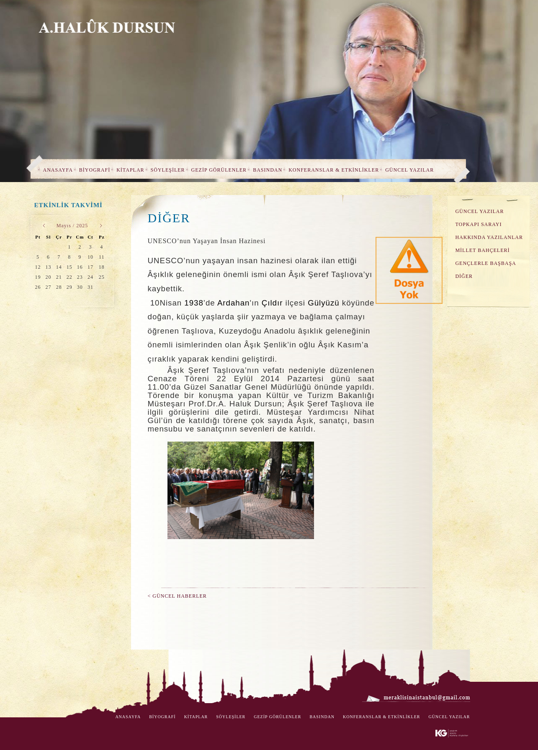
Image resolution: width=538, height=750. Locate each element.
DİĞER (464, 276)
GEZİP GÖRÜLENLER (219, 170)
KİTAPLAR (130, 170)
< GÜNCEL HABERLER (177, 596)
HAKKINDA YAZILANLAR (489, 237)
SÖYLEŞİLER (168, 170)
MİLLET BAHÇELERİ (482, 250)
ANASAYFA (58, 170)
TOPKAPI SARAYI (478, 224)
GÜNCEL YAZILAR (409, 170)
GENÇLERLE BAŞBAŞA (485, 263)
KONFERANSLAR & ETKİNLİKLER (333, 170)
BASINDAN (267, 170)
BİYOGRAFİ (94, 170)
